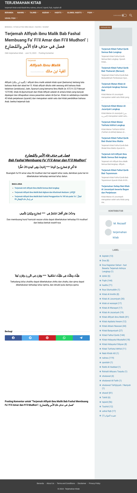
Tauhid (107, 406)
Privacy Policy (94, 483)
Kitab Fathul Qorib (113, 335)
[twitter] (30, 338)
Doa (105, 260)
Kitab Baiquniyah (112, 330)
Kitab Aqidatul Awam (114, 321)
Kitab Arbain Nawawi (114, 326)
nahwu (108, 358)
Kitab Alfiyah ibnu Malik (115, 317)
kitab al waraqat (112, 303)
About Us (50, 483)
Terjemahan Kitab (23, 3)
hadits (107, 285)
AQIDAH (45, 12)
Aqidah (107, 256)
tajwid (107, 402)
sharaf (107, 393)
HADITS (58, 12)
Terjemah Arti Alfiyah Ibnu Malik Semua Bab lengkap (37, 188)
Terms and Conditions (66, 483)
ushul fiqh (109, 411)
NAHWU (20, 12)
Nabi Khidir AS (110, 353)
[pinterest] (47, 338)
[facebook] (13, 338)
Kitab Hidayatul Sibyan (114, 344)
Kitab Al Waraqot (112, 308)
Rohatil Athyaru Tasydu (114, 371)
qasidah (107, 362)
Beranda (9, 12)
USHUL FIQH (10, 18)
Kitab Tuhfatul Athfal (114, 349)
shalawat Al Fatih (112, 380)
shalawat (108, 376)
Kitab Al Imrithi (110, 294)
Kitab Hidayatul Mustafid (116, 339)
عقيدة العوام (109, 415)
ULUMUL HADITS (74, 12)
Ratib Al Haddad (111, 367)
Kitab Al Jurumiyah (113, 299)
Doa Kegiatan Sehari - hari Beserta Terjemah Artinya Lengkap (114, 268)
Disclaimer (82, 483)
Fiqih (107, 280)
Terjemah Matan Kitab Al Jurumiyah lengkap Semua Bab (114, 87)
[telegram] (81, 338)
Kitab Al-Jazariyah (113, 312)
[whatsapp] (64, 338)
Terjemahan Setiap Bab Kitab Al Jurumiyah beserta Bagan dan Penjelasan (115, 189)
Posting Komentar (46, 53)
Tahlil (106, 397)
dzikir (106, 276)
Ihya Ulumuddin (111, 289)
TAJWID (33, 12)
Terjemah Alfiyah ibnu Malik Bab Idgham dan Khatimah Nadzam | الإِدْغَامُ (45, 192)
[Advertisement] (47, 125)
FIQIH (89, 12)
